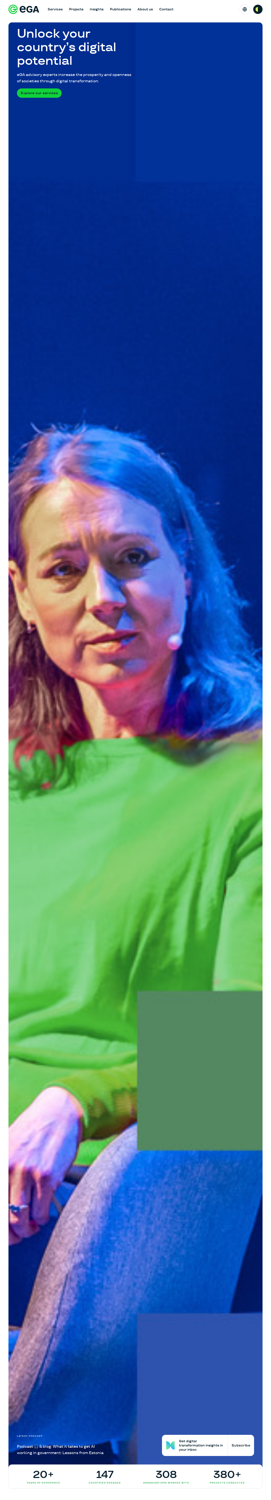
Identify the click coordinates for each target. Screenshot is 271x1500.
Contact (166, 9)
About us (145, 9)
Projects (76, 9)
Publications (120, 9)
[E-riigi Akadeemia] (23, 9)
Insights (97, 9)
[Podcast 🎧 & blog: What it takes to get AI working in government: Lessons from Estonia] (63, 1445)
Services (55, 9)
